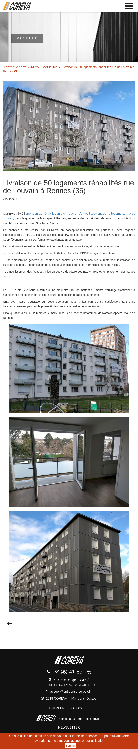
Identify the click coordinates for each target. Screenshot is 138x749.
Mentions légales (83, 698)
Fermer (70, 745)
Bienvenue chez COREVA (21, 67)
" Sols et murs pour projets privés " (79, 718)
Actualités (50, 67)
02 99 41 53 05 (71, 671)
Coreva (17, 6)
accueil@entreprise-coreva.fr (70, 691)
